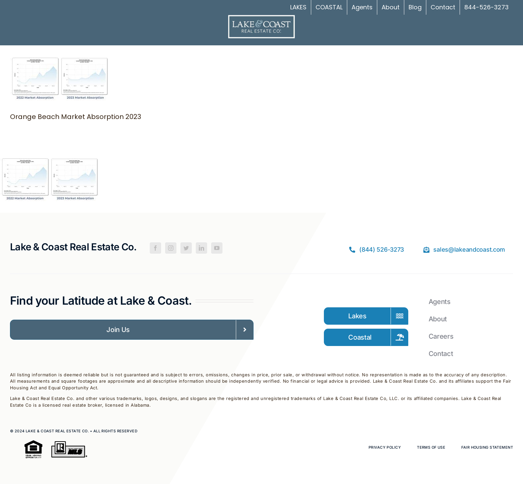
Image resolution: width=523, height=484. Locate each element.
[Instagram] (170, 248)
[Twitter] (186, 248)
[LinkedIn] (201, 248)
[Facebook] (155, 248)
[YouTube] (216, 248)
